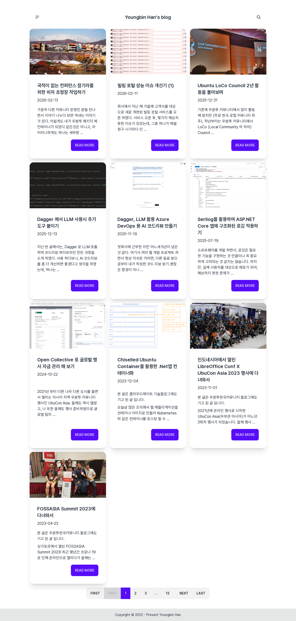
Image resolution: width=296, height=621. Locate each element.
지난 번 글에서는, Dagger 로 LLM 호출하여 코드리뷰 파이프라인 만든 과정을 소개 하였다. (67, 253)
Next (184, 593)
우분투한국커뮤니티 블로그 (230, 397)
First (95, 593)
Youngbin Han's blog (148, 17)
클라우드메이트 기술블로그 (149, 394)
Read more (84, 145)
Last (200, 593)
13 (167, 593)
